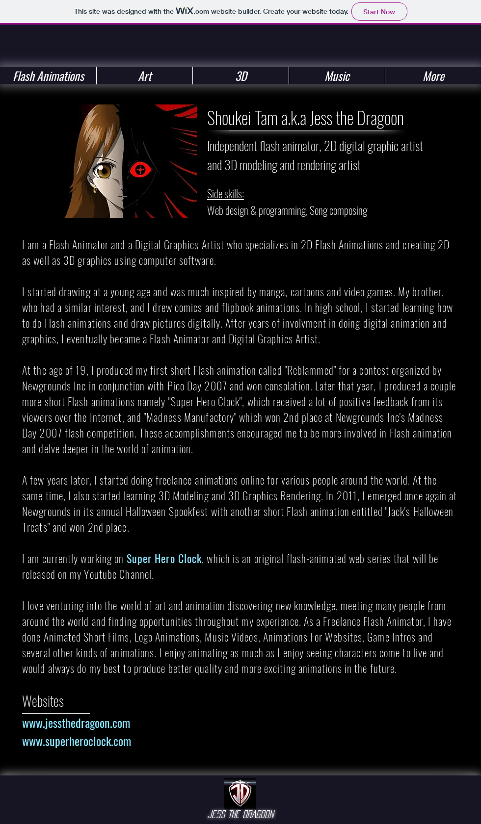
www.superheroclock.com (76, 740)
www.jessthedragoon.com (76, 722)
